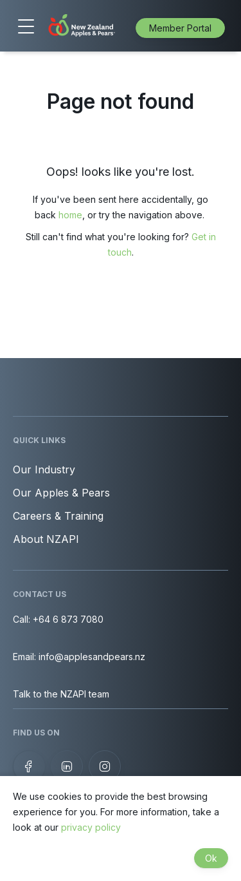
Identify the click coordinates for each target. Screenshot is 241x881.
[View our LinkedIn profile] (67, 766)
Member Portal (180, 28)
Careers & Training (58, 515)
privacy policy (91, 827)
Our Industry (44, 469)
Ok (211, 858)
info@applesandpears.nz (92, 656)
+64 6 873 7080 (68, 619)
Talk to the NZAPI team (61, 693)
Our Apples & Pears (61, 492)
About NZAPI (46, 539)
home (70, 214)
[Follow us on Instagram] (105, 766)
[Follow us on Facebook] (29, 766)
